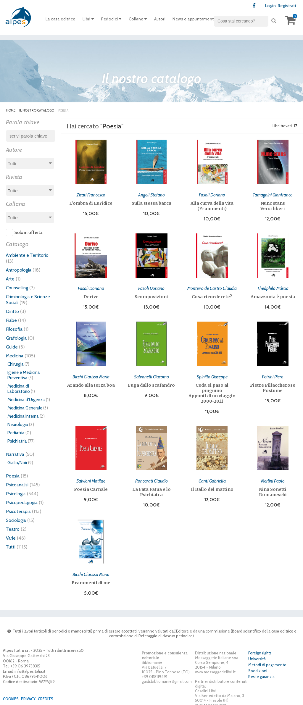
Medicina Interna (23, 416)
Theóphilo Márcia (273, 287)
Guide (12, 347)
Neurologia (17, 424)
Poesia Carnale (91, 485)
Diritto (13, 311)
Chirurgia (15, 364)
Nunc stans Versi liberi (272, 205)
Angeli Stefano (151, 194)
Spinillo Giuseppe (212, 374)
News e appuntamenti (204, 20)
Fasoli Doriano (212, 194)
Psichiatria (17, 441)
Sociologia (17, 520)
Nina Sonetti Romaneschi (273, 488)
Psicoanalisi (18, 485)
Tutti (11, 547)
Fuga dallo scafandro (151, 382)
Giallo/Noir (17, 463)
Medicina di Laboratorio (18, 389)
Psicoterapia (19, 511)
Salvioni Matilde (91, 477)
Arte (10, 279)
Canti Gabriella (212, 477)
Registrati (286, 6)
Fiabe (11, 320)
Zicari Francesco (91, 194)
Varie (11, 538)
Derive (91, 295)
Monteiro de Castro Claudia (212, 287)
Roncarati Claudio (151, 477)
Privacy (30, 694)
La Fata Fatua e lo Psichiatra (151, 488)
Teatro (13, 529)
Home (10, 111)
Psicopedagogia (23, 503)
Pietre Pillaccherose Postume (272, 385)
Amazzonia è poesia (273, 295)
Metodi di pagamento (267, 660)
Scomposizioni (151, 295)
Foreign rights (260, 648)
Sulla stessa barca (151, 202)
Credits (49, 694)
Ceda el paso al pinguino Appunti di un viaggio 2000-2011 (212, 390)
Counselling (18, 288)
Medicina (15, 356)
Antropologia (20, 270)
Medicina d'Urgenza (26, 400)
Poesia (13, 476)
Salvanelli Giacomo (151, 374)
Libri (91, 20)
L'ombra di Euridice (90, 202)
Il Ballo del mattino (212, 485)
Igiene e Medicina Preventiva (23, 375)
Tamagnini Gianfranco (273, 194)
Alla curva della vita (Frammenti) (212, 205)
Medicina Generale (24, 408)
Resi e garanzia (261, 671)
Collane (143, 20)
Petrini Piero (273, 374)
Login (268, 6)
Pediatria (16, 433)
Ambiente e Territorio (29, 255)
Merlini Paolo (272, 477)
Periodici (115, 20)
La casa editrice (62, 20)
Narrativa (15, 454)
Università (257, 654)
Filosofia (15, 329)
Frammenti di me (91, 578)
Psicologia (17, 494)
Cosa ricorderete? (212, 295)
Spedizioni (257, 666)
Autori (167, 20)
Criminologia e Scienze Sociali (22, 300)
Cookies (11, 694)
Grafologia (17, 338)
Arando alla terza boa (91, 382)
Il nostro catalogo (37, 111)
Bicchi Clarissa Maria (90, 374)
